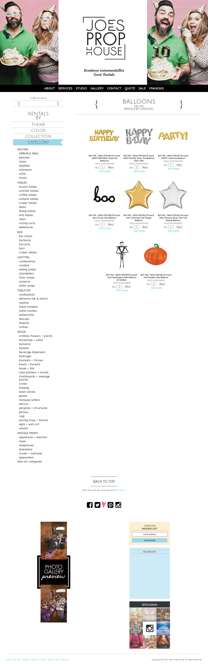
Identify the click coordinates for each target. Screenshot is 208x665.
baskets (24, 348)
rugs (22, 416)
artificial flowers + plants (35, 336)
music (22, 441)
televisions (25, 449)
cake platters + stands (33, 372)
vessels (23, 428)
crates (23, 383)
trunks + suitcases (30, 453)
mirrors (23, 404)
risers (22, 219)
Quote (130, 88)
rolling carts (27, 223)
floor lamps (26, 277)
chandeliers (26, 273)
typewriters (26, 457)
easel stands (27, 391)
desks (22, 207)
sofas (22, 173)
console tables (28, 199)
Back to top (104, 481)
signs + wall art (29, 424)
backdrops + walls (31, 340)
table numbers (28, 306)
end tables (26, 215)
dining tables (27, 211)
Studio (81, 88)
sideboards (26, 227)
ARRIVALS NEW (28, 153)
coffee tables (27, 194)
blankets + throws (31, 360)
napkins (24, 302)
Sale (142, 88)
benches (24, 157)
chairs (23, 161)
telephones (26, 445)
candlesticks (27, 294)
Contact (114, 88)
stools (23, 177)
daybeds (24, 165)
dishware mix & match (33, 298)
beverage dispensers (32, 352)
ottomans (25, 169)
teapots (24, 323)
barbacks (25, 240)
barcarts (24, 244)
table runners (28, 310)
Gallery (97, 88)
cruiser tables (28, 203)
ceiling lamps (27, 269)
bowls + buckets (29, 364)
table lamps (27, 285)
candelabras (27, 261)
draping (24, 387)
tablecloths (26, 314)
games (23, 395)
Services (65, 88)
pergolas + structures (33, 408)
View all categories (29, 461)
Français (156, 88)
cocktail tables (28, 190)
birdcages (25, 356)
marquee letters (29, 400)
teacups (24, 319)
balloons (25, 344)
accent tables (28, 186)
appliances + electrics (33, 437)
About (49, 88)
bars (22, 248)
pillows (23, 412)
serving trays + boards (33, 420)
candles (24, 265)
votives (23, 327)
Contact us (121, 490)
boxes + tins (26, 368)
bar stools (25, 236)
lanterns (24, 281)
